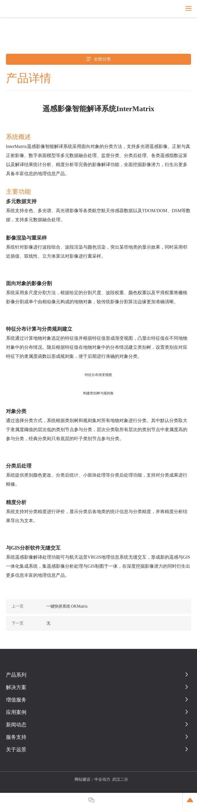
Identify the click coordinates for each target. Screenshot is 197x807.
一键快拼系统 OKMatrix (67, 606)
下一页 (18, 623)
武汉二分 (120, 779)
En (177, 8)
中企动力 (102, 779)
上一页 (18, 606)
